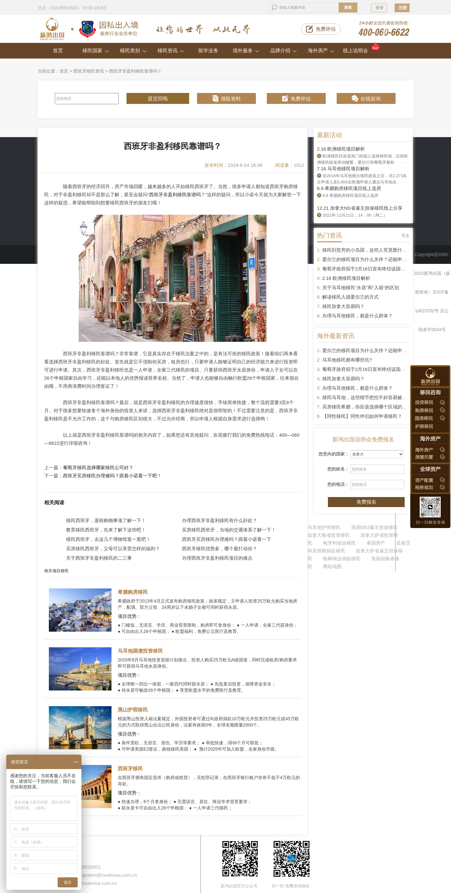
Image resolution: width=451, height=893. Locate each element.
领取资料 (231, 98)
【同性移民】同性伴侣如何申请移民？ (362, 416)
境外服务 (246, 50)
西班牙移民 (130, 768)
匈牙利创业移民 (339, 543)
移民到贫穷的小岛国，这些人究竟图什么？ (367, 250)
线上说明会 (362, 48)
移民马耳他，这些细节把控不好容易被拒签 (367, 397)
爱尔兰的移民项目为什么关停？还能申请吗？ (369, 259)
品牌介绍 (283, 50)
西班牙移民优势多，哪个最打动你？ (219, 548)
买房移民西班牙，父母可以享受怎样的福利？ (113, 548)
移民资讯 (171, 50)
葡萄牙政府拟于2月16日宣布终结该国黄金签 (368, 268)
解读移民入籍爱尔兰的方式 (350, 297)
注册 (403, 7)
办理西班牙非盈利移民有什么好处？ (219, 520)
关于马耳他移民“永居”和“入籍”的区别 (360, 287)
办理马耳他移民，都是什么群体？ (357, 315)
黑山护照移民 (133, 709)
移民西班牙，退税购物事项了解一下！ (106, 520)
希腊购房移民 (133, 592)
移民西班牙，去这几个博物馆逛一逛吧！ (108, 539)
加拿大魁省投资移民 (329, 535)
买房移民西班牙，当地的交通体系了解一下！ (229, 529)
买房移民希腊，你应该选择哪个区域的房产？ (369, 406)
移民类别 (133, 50)
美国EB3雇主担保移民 (374, 527)
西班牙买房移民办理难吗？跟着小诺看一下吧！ (112, 475)
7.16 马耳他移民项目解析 (343, 168)
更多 (406, 235)
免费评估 (326, 29)
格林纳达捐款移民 (341, 558)
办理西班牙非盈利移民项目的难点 (217, 558)
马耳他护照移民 (324, 527)
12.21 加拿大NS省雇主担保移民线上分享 (359, 208)
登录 (380, 7)
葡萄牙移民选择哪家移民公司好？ (98, 467)
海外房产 (321, 50)
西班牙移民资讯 (88, 71)
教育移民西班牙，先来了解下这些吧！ (106, 529)
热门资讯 (329, 235)
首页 (58, 50)
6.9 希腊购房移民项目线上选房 (349, 188)
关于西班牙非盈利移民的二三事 (99, 558)
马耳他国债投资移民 (140, 651)
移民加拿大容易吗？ (343, 306)
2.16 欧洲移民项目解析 (341, 148)
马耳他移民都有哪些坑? (347, 359)
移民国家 (95, 50)
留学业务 (208, 50)
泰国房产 (375, 543)
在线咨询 (370, 98)
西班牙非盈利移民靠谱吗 (175, 194)
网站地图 (332, 566)
